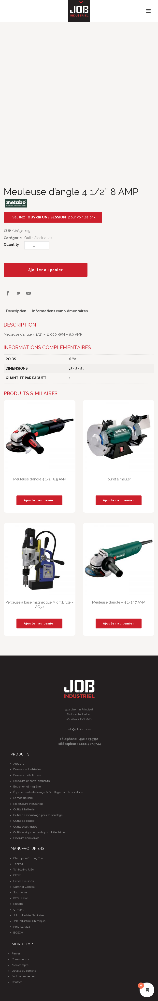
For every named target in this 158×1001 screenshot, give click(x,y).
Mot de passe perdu (25, 976)
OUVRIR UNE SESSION (47, 217)
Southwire (20, 892)
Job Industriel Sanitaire (28, 915)
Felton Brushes (23, 881)
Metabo (18, 903)
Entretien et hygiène (27, 786)
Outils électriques (38, 238)
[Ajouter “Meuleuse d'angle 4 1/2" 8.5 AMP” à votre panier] (39, 500)
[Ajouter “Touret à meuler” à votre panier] (119, 500)
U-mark (18, 909)
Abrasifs (18, 763)
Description (16, 311)
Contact (17, 982)
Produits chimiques (26, 838)
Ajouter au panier (45, 270)
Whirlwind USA (23, 869)
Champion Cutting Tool (28, 858)
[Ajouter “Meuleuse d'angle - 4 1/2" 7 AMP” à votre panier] (119, 623)
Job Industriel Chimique (29, 921)
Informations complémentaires (60, 311)
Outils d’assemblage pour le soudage (38, 815)
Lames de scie (23, 798)
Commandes (20, 959)
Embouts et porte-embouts (31, 781)
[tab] (16, 311)
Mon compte (20, 965)
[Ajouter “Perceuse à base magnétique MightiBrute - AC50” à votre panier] (39, 623)
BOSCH (18, 932)
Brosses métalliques (27, 775)
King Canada (21, 926)
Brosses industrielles (27, 769)
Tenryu (18, 864)
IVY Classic (20, 898)
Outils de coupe (23, 820)
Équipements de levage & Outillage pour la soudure (48, 792)
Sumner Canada (24, 886)
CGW (17, 875)
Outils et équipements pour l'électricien (40, 832)
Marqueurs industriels (28, 803)
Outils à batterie (23, 809)
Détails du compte (24, 970)
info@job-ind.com (79, 729)
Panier (16, 953)
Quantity (11, 244)
